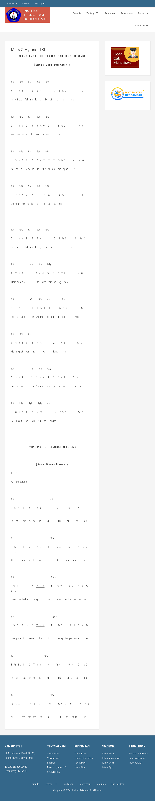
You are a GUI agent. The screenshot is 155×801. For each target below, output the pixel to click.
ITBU (27, 15)
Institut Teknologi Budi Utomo (86, 789)
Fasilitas (51, 762)
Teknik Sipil (80, 766)
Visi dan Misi (53, 757)
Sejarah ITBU (54, 753)
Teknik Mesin (81, 762)
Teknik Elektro (81, 753)
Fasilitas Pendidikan (139, 753)
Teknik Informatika (83, 757)
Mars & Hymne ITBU (57, 766)
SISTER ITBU (54, 771)
